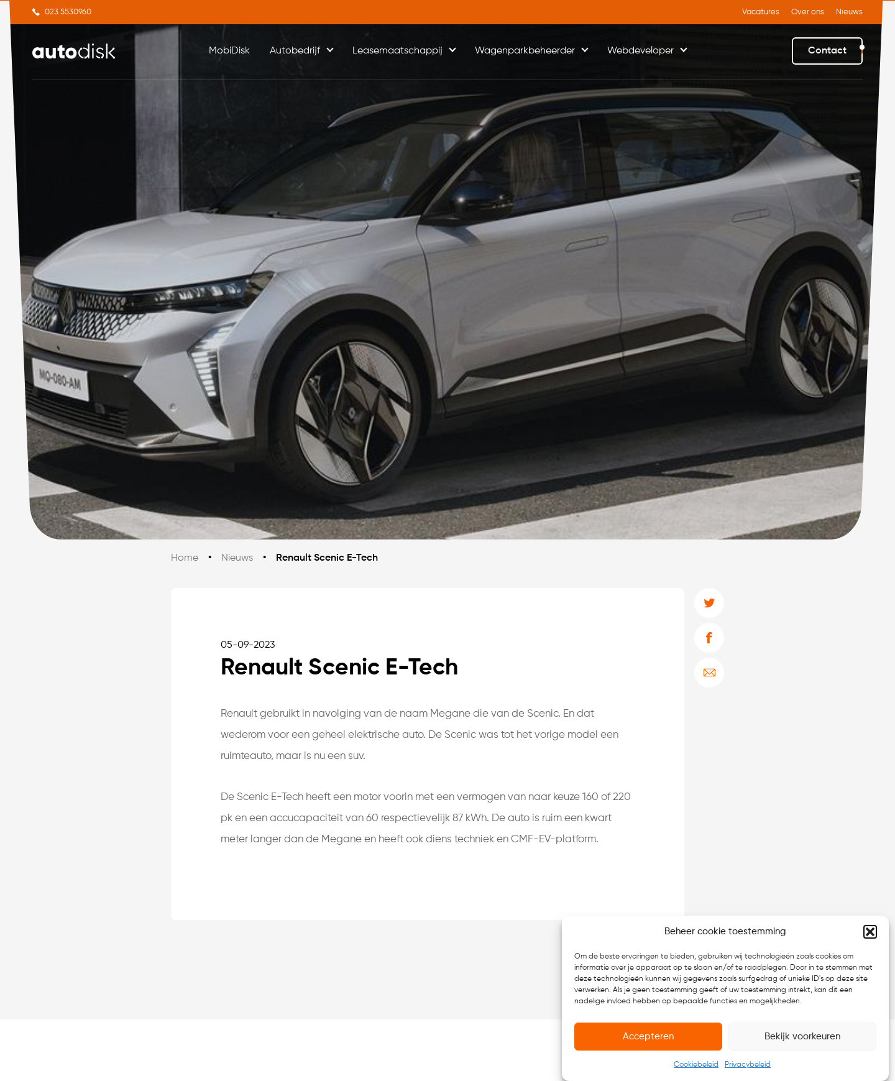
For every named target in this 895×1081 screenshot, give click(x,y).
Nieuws (849, 12)
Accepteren (648, 1040)
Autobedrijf (295, 51)
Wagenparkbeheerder (525, 51)
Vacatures (760, 12)
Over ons (807, 12)
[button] (870, 936)
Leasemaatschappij (397, 51)
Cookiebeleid (696, 1069)
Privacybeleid (748, 1069)
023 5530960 (68, 12)
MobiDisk (229, 51)
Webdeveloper (640, 51)
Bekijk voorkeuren (802, 1040)
